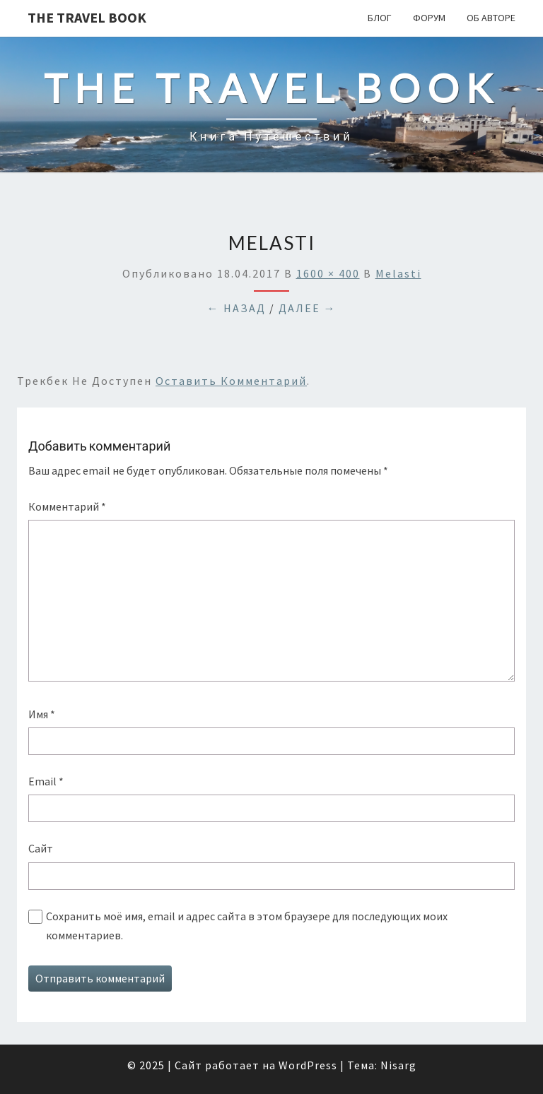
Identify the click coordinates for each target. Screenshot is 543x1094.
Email (46, 781)
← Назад (236, 308)
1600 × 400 (328, 273)
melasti (398, 273)
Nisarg (398, 1065)
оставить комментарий (231, 381)
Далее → (308, 308)
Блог (380, 17)
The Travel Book (87, 17)
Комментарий (67, 506)
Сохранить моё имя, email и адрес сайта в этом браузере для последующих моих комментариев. (247, 925)
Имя (41, 714)
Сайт (40, 848)
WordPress (308, 1065)
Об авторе (491, 17)
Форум (429, 17)
